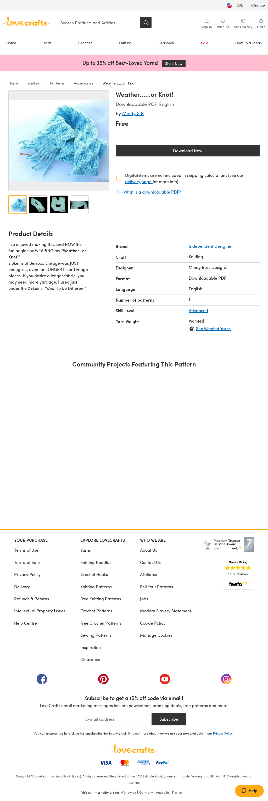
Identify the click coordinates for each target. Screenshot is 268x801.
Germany (146, 792)
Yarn (47, 42)
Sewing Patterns (95, 635)
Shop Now (175, 63)
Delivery (22, 586)
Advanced (198, 310)
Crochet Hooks (94, 574)
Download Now (200, 152)
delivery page (139, 181)
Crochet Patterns (96, 610)
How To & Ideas (248, 42)
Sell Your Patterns (156, 586)
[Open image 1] (17, 204)
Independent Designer (210, 246)
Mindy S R (133, 113)
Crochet (85, 42)
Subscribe (168, 719)
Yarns (85, 550)
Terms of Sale (27, 562)
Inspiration (90, 647)
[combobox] (99, 22)
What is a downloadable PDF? (152, 192)
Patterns (57, 83)
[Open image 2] (38, 204)
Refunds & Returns (31, 598)
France (177, 792)
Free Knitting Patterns (100, 598)
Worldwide (128, 792)
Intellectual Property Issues (39, 610)
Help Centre (25, 623)
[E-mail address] (117, 719)
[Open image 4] (79, 204)
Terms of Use (26, 550)
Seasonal (166, 42)
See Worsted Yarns (213, 328)
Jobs (144, 598)
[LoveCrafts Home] (134, 748)
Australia (162, 792)
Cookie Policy (152, 623)
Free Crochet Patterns (100, 623)
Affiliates (148, 574)
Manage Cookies (156, 635)
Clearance (90, 659)
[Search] (146, 22)
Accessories (83, 83)
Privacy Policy (27, 574)
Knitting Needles (95, 562)
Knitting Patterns (96, 586)
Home (11, 42)
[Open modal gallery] (58, 140)
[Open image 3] (59, 204)
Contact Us (150, 562)
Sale (204, 42)
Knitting (125, 42)
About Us (148, 550)
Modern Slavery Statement (165, 610)
